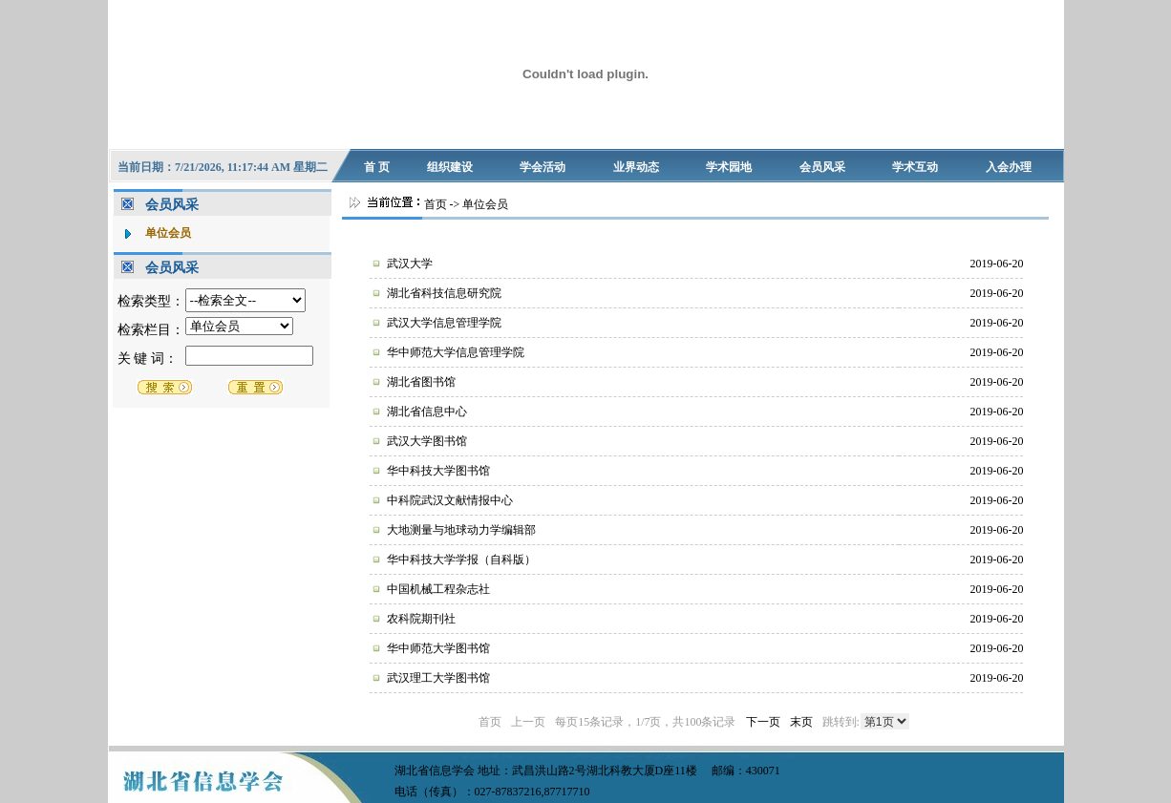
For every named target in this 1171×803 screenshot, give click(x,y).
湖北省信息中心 (427, 411)
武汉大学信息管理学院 (444, 322)
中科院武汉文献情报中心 (450, 500)
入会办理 (1009, 167)
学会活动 (542, 167)
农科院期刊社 (421, 618)
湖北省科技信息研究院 (444, 293)
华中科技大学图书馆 (438, 470)
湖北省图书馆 (421, 382)
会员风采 (822, 167)
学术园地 (729, 167)
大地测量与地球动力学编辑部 (461, 530)
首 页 (377, 167)
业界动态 (636, 167)
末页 (801, 722)
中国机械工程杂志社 (438, 589)
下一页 (763, 722)
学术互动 (915, 167)
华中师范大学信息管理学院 (455, 352)
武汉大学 (410, 263)
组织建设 (450, 167)
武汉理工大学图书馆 (438, 678)
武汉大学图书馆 (427, 441)
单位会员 (168, 233)
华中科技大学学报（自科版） (461, 559)
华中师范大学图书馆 (438, 648)
